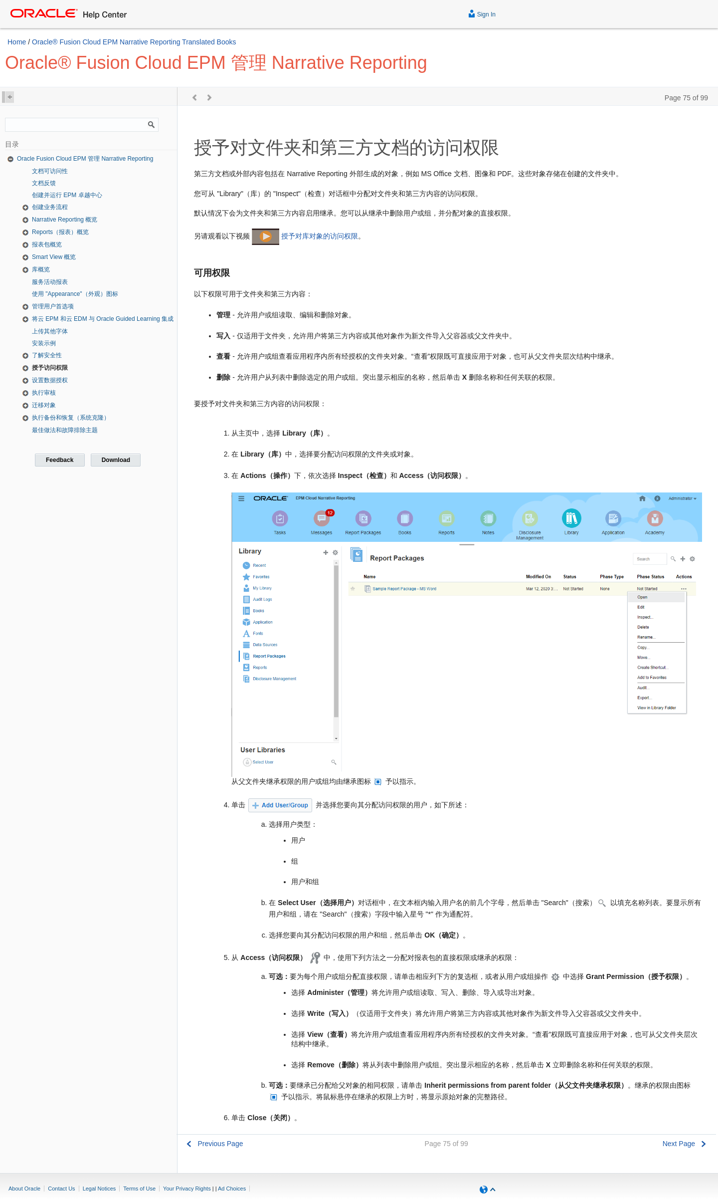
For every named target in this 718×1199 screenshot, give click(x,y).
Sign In (482, 13)
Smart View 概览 (54, 256)
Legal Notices (99, 1189)
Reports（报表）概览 (60, 232)
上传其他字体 (50, 331)
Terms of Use (139, 1189)
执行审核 (44, 392)
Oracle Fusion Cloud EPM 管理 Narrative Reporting (85, 158)
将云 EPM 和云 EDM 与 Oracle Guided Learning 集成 (103, 318)
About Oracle (24, 1189)
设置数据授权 (50, 380)
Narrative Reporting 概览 (64, 219)
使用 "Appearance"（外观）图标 (75, 293)
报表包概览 (47, 244)
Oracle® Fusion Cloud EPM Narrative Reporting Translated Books (134, 42)
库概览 (41, 269)
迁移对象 (44, 405)
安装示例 (44, 343)
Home (16, 42)
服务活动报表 (50, 281)
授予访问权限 (50, 367)
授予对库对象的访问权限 (319, 236)
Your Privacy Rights (187, 1189)
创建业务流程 (50, 207)
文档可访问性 (50, 171)
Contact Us (61, 1189)
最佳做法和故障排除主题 (65, 430)
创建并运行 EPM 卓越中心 (67, 195)
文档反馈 (44, 183)
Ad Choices (232, 1189)
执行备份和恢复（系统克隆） (71, 417)
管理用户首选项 (53, 306)
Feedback (59, 460)
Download (116, 460)
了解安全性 (47, 355)
